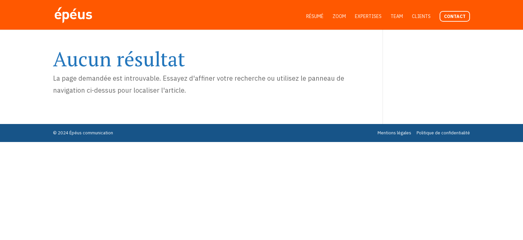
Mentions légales (394, 133)
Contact (455, 16)
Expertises (368, 16)
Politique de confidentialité (443, 133)
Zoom (339, 16)
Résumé (315, 16)
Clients (421, 16)
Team (397, 16)
